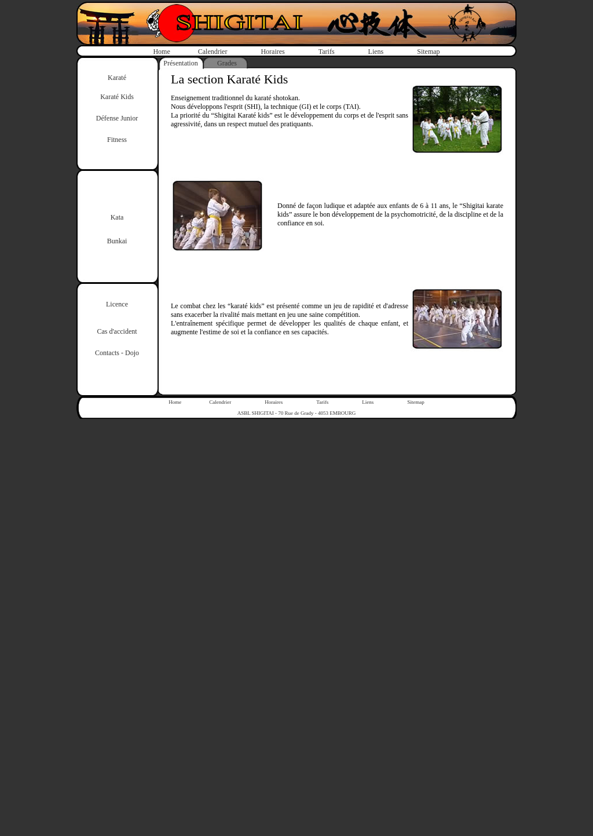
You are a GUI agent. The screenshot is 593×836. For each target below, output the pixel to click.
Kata (117, 217)
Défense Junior (117, 118)
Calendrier (213, 52)
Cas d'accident (117, 331)
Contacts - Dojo (117, 353)
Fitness (117, 140)
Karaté (117, 78)
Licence (117, 304)
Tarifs (327, 52)
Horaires (272, 52)
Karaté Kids (117, 97)
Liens (376, 52)
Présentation (180, 63)
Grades (227, 63)
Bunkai (117, 241)
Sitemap (428, 52)
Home (161, 52)
